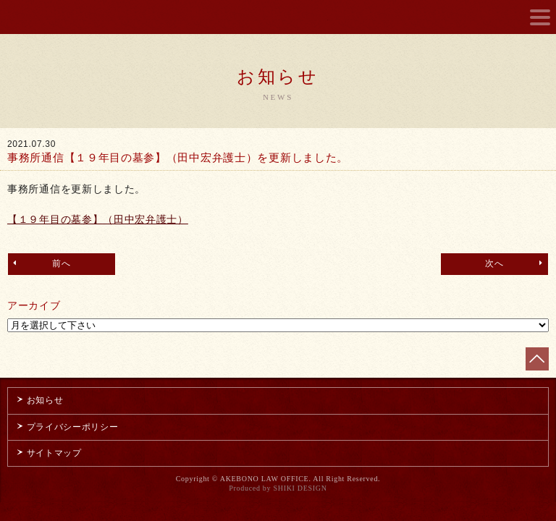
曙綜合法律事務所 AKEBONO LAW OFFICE (278, 17)
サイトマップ (48, 453)
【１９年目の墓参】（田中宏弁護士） (97, 219)
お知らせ (39, 400)
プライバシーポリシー (67, 427)
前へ (40, 263)
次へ (516, 263)
